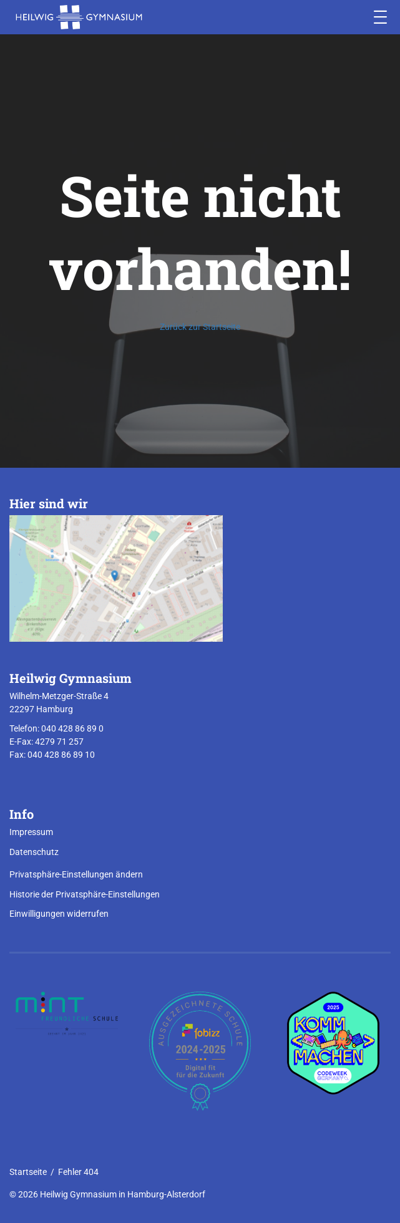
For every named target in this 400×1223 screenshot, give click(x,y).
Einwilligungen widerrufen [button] (59, 914)
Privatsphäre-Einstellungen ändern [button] (76, 874)
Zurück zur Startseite (200, 327)
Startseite (28, 1172)
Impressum (31, 832)
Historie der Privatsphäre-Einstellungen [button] (84, 894)
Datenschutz (34, 852)
